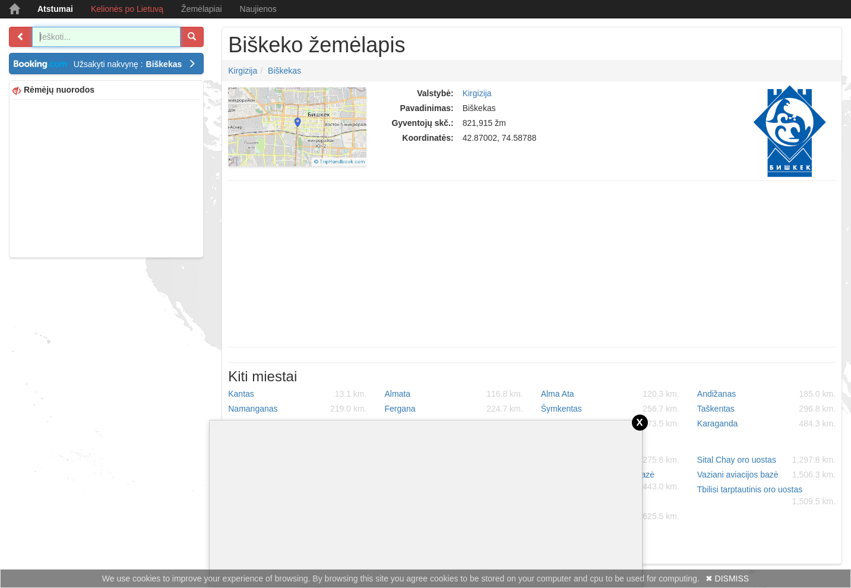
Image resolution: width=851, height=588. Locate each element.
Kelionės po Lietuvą (127, 9)
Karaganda (766, 423)
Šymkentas (610, 409)
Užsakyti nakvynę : (135, 64)
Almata (453, 394)
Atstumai (55, 9)
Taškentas (766, 409)
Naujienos (258, 9)
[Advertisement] (106, 177)
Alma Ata (610, 394)
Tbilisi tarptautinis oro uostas (766, 496)
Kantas (297, 394)
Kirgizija (242, 70)
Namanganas (297, 409)
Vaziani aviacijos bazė (766, 474)
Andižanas (766, 394)
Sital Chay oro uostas (766, 460)
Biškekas (284, 70)
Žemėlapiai (201, 9)
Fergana (453, 409)
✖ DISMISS (727, 578)
